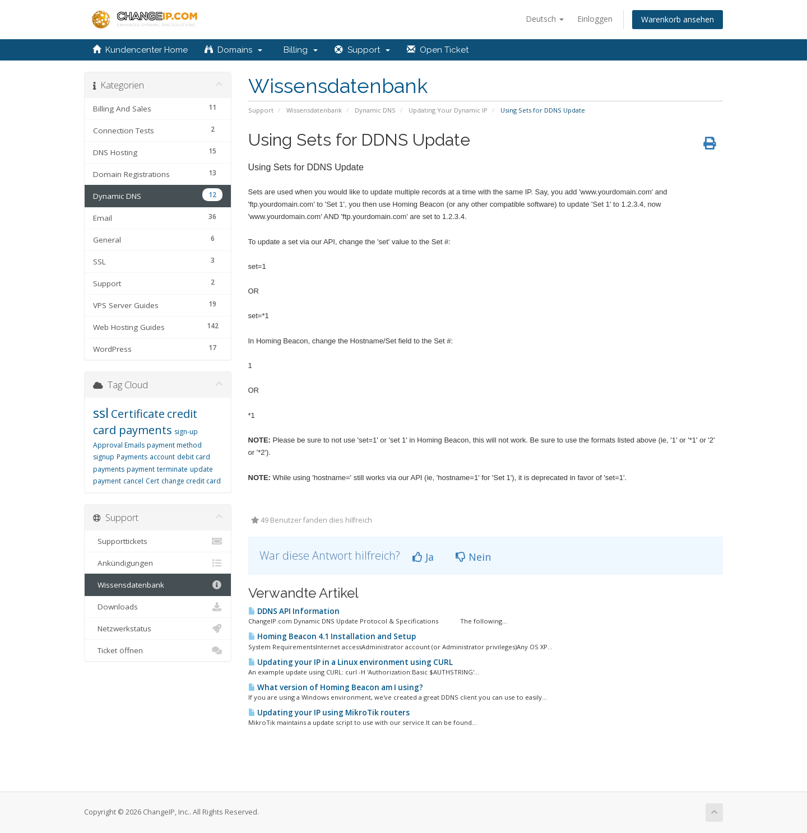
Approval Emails (119, 445)
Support (362, 50)
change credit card (191, 481)
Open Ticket (438, 50)
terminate (172, 469)
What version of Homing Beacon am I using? (335, 687)
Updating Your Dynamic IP (448, 110)
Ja (423, 557)
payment (141, 469)
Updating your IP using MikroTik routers (329, 713)
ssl (101, 412)
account (162, 457)
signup (103, 457)
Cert (152, 481)
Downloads (157, 606)
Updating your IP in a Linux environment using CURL (350, 662)
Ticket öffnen (157, 650)
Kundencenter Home (140, 50)
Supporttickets (157, 541)
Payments (132, 457)
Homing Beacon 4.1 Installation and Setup (332, 636)
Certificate (138, 413)
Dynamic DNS (375, 110)
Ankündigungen (157, 563)
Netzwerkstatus (157, 628)
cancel (133, 481)
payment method (174, 445)
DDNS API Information (294, 611)
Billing (298, 50)
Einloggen (595, 18)
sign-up (186, 431)
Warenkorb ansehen (677, 19)
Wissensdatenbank (314, 110)
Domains (233, 50)
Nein (473, 557)
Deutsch (545, 18)
